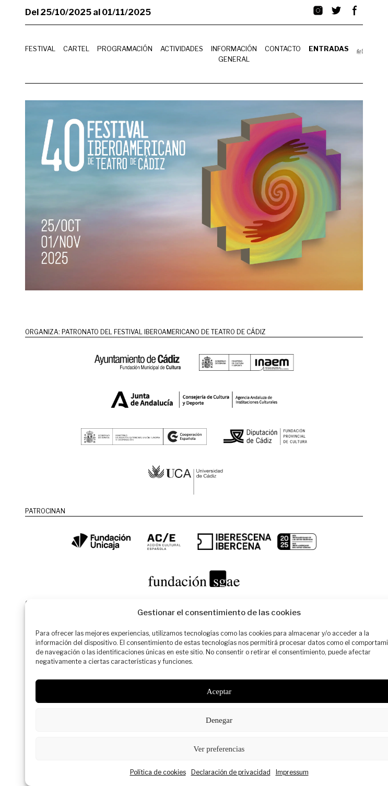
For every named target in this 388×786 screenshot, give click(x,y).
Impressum (292, 772)
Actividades (181, 49)
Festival (40, 49)
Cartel (76, 49)
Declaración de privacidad (231, 772)
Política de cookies (158, 772)
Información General (234, 54)
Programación (124, 49)
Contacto (283, 49)
